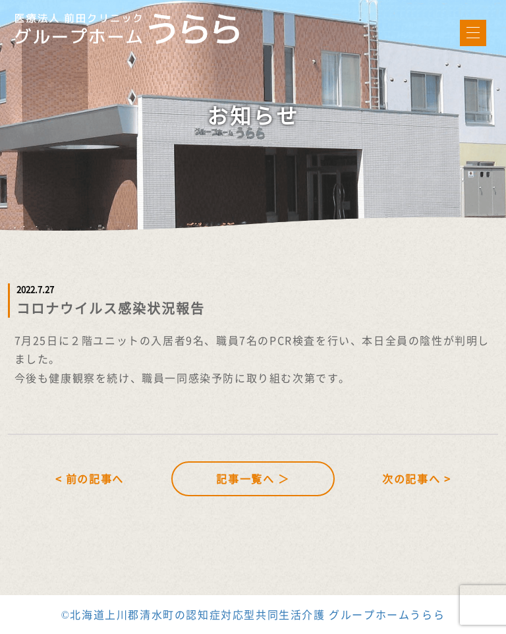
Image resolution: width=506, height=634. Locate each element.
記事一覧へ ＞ (252, 478)
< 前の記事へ (89, 478)
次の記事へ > (416, 478)
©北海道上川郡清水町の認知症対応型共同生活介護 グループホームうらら (253, 614)
